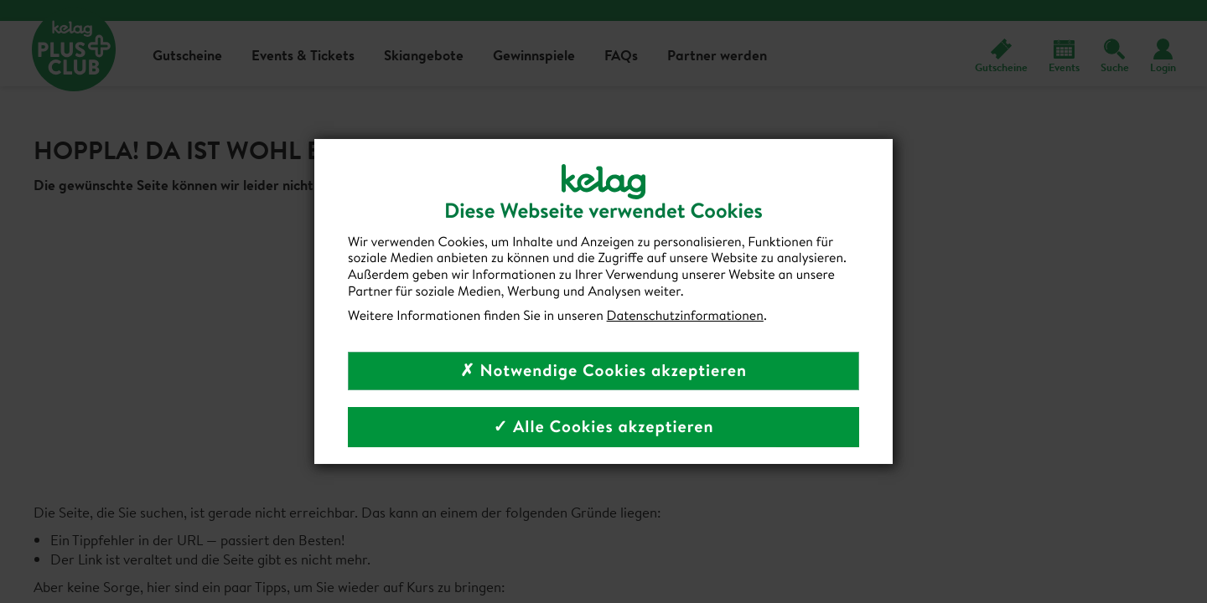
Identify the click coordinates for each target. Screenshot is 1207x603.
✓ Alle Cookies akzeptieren (603, 426)
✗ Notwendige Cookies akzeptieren (603, 370)
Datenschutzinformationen (685, 316)
